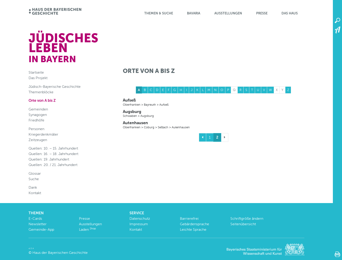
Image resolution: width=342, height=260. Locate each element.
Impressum (138, 224)
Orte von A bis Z (42, 100)
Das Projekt (38, 78)
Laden (87, 229)
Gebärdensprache (194, 224)
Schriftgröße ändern (246, 218)
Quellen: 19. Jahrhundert (49, 159)
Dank (33, 187)
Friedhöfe (36, 120)
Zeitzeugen (38, 140)
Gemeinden (38, 109)
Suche (34, 179)
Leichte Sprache (193, 229)
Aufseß (213, 102)
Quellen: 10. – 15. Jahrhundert (53, 148)
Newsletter (38, 224)
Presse (262, 13)
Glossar (35, 173)
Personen (36, 129)
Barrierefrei (189, 218)
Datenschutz (139, 218)
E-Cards (35, 218)
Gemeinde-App (41, 229)
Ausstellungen (228, 13)
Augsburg (213, 113)
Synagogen (38, 115)
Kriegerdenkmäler (43, 134)
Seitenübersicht (243, 224)
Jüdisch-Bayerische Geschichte (55, 86)
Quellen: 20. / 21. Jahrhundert (53, 165)
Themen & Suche (158, 13)
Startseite (36, 72)
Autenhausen (213, 124)
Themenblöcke (41, 92)
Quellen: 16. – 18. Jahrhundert (53, 154)
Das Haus (289, 13)
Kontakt (35, 193)
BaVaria (193, 13)
